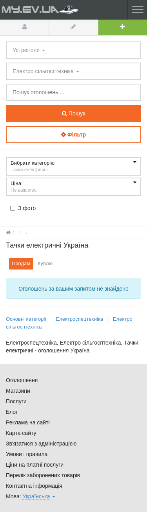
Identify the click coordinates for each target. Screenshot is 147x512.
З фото (23, 208)
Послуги (16, 401)
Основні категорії (27, 319)
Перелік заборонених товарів (43, 475)
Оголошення (22, 380)
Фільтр (73, 134)
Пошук (73, 113)
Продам (21, 263)
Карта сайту (21, 433)
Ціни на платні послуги (35, 465)
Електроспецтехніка (79, 319)
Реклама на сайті (28, 422)
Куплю (45, 263)
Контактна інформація (34, 486)
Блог (12, 412)
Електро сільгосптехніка (46, 71)
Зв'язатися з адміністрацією (41, 443)
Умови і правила (26, 454)
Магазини (18, 391)
